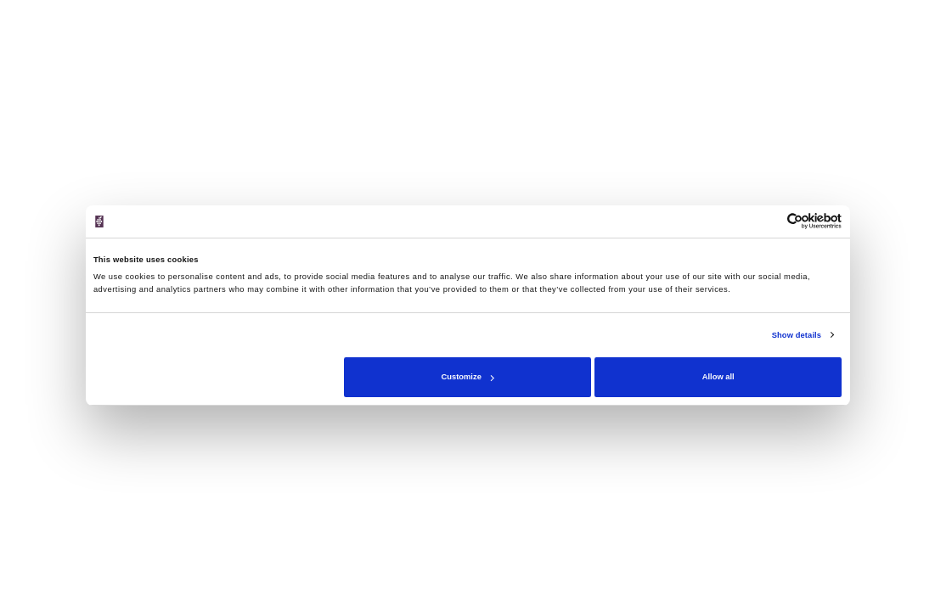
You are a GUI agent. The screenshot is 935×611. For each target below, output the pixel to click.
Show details (796, 335)
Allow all (718, 377)
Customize (468, 377)
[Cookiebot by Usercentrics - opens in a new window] (767, 221)
